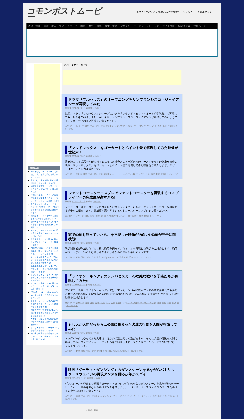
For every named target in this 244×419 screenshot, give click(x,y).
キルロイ (97, 108)
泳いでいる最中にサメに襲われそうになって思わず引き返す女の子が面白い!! (44, 286)
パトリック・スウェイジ (141, 396)
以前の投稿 (92, 410)
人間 (109, 351)
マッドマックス (143, 174)
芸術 (156, 26)
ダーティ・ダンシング (119, 396)
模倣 (124, 351)
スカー (136, 303)
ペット (115, 257)
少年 (165, 396)
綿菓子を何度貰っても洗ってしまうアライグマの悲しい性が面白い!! (44, 189)
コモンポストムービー (63, 14)
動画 (165, 126)
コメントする (172, 174)
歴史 (91, 26)
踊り (175, 396)
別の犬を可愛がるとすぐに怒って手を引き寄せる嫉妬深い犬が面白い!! (44, 224)
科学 (99, 26)
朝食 (136, 257)
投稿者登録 (184, 26)
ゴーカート (119, 174)
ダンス (105, 396)
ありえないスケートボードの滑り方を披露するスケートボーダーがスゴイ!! (44, 233)
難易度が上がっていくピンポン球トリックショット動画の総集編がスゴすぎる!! (44, 269)
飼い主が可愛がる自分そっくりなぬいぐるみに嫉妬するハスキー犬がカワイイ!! (44, 336)
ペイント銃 (130, 174)
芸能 (108, 126)
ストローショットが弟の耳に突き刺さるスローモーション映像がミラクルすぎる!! (44, 304)
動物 (78, 257)
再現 (160, 126)
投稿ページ (200, 26)
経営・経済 (50, 26)
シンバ (129, 303)
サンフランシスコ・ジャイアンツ (131, 126)
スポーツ (72, 26)
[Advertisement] (122, 77)
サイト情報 (169, 26)
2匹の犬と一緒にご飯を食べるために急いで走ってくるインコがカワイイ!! (45, 295)
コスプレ (115, 216)
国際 (82, 26)
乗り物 (79, 174)
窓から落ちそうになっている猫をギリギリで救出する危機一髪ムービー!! (44, 277)
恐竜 (131, 257)
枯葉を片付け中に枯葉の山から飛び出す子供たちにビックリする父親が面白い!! (44, 313)
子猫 (169, 303)
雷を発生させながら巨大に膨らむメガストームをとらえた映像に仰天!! (44, 242)
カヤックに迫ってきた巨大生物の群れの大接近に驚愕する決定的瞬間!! (44, 322)
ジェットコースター (129, 216)
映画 (163, 174)
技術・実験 (111, 26)
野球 (170, 126)
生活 (104, 257)
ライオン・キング (148, 303)
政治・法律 (34, 26)
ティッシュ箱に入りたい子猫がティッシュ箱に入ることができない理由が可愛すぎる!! (44, 260)
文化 (61, 26)
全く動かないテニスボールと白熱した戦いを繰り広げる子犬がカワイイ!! (44, 174)
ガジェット (145, 26)
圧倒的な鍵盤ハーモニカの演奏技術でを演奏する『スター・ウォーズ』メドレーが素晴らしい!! (45, 198)
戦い (174, 303)
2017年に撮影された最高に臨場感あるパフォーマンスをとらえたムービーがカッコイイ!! (45, 251)
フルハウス (152, 126)
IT (134, 26)
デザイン (125, 26)
